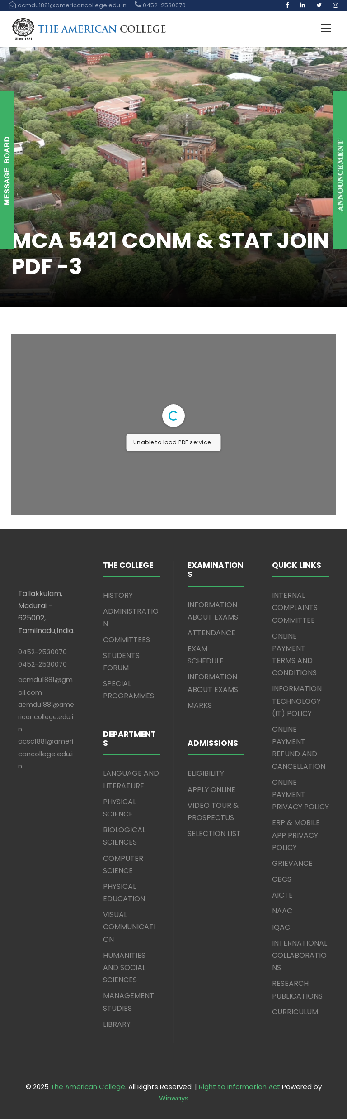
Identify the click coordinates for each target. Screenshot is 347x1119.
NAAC (282, 911)
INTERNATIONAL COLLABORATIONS (299, 955)
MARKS (200, 705)
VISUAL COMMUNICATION (129, 926)
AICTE (282, 895)
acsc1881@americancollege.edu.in (45, 753)
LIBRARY (117, 1024)
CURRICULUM (295, 1012)
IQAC (281, 927)
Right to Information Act (239, 1086)
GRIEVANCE (292, 863)
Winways (173, 1098)
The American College (88, 1086)
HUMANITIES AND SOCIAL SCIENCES (124, 967)
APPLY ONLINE (211, 789)
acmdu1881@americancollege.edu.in (46, 717)
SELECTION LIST (214, 833)
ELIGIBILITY (206, 773)
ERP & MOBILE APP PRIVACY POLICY (296, 834)
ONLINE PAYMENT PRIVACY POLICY (300, 794)
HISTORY (118, 595)
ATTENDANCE (211, 633)
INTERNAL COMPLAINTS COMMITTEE (295, 607)
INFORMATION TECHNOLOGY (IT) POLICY (297, 700)
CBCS (281, 879)
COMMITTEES (126, 639)
